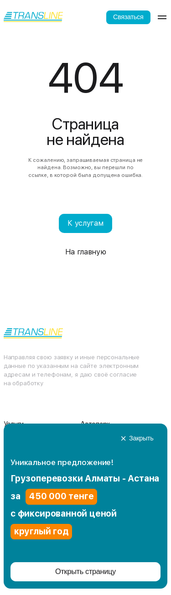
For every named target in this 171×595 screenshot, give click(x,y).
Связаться (128, 17)
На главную (85, 251)
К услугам (85, 223)
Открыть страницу (85, 571)
